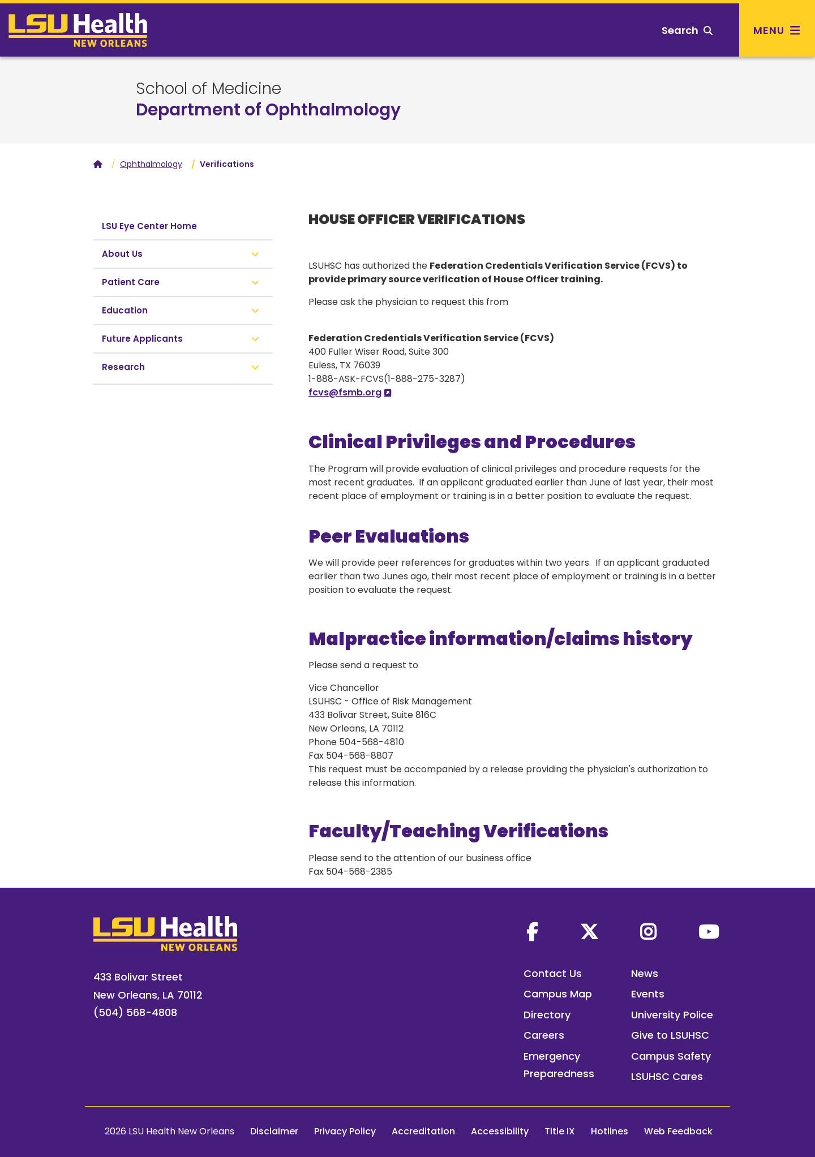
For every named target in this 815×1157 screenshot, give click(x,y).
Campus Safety (671, 1056)
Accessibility (500, 1131)
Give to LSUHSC (670, 1035)
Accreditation (423, 1131)
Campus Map (558, 994)
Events (647, 994)
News (644, 973)
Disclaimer (274, 1131)
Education (125, 310)
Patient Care (131, 282)
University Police (672, 1015)
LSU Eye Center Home (149, 226)
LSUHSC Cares (667, 1076)
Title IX (559, 1131)
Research (123, 367)
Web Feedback (678, 1131)
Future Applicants (142, 339)
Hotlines (609, 1131)
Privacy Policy (345, 1131)
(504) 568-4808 (135, 1012)
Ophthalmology (151, 164)
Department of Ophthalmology (268, 110)
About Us (122, 254)
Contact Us (553, 973)
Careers (544, 1035)
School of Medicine (208, 88)
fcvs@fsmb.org (344, 392)
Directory (547, 1015)
